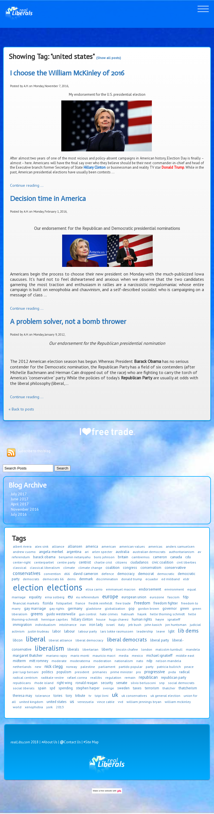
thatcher (168, 688)
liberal (35, 638)
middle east (185, 655)
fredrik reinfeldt (100, 603)
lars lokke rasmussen (116, 631)
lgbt (171, 631)
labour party (87, 631)
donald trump (131, 579)
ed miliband (170, 579)
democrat (146, 573)
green (184, 608)
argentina (74, 551)
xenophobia (34, 707)
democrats (31, 579)
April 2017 (20, 503)
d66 (67, 574)
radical (184, 672)
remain (130, 677)
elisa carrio (94, 589)
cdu (188, 557)
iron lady (96, 624)
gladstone (93, 608)
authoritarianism (181, 552)
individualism (45, 625)
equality (35, 597)
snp (162, 683)
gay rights (56, 608)
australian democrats (149, 552)
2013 (60, 707)
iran (83, 625)
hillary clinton (82, 619)
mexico (137, 655)
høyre (159, 619)
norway (71, 667)
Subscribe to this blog (34, 451)
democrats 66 (53, 579)
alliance (58, 546)
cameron (160, 557)
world (17, 707)
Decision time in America (48, 198)
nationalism (124, 661)
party (150, 667)
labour (69, 631)
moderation (102, 661)
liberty (107, 649)
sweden (123, 688)
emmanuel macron (120, 589)
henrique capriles (54, 619)
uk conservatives (134, 696)
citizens (121, 562)
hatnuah (127, 614)
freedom (142, 603)
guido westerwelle (61, 614)
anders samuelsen (180, 546)
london (146, 649)
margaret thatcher (28, 655)
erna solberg (54, 597)
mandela (193, 649)
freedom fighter (166, 603)
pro (138, 672)
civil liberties (186, 562)
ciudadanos (139, 562)
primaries (100, 672)
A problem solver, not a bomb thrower (68, 321)
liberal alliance (60, 640)
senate (121, 682)
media (123, 655)
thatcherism (188, 688)
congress (130, 567)
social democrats (181, 683)
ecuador (151, 579)
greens (37, 613)
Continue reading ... (26, 185)
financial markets (26, 603)
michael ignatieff (159, 655)
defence (107, 574)
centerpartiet (44, 562)
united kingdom (31, 702)
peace (189, 667)
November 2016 (25, 509)
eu (70, 596)
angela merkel (51, 551)
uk (115, 695)
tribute (80, 695)
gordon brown (148, 608)
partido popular (130, 667)
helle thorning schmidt (167, 614)
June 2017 (19, 498)
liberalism (49, 648)
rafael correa (77, 677)
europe (110, 596)
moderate (59, 661)
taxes (137, 688)
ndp (149, 660)
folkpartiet (64, 603)
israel (110, 625)
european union (133, 597)
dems (71, 579)
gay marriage (35, 608)
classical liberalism (45, 567)
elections (64, 587)
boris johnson (104, 557)
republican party (173, 677)
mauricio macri (104, 655)
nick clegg (54, 666)
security (107, 682)
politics (47, 672)
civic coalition (162, 562)
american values (132, 546)
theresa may (22, 695)
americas (155, 546)
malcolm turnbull (169, 649)
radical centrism (25, 677)
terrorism (152, 688)
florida (48, 603)
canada (176, 556)
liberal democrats (127, 639)
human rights (142, 619)
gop (131, 608)
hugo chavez (118, 619)
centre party (66, 562)
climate (69, 567)
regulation (113, 677)
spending (66, 688)
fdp (186, 596)
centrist (85, 562)
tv (90, 696)
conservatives (26, 573)
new (38, 667)
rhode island (44, 683)
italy (121, 625)
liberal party (159, 640)
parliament (106, 667)
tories (58, 695)
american (108, 546)
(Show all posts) (108, 58)
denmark (86, 579)
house (101, 619)
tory (69, 695)
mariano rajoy (56, 655)
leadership (145, 631)
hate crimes (109, 614)
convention (52, 574)
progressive (154, 671)
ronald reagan (87, 682)
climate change (90, 567)
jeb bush (134, 625)
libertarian (90, 649)
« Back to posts (21, 409)
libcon (18, 640)
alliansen (75, 546)
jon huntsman (175, 625)
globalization (115, 608)
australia (122, 551)
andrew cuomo (24, 552)
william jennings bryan (144, 702)
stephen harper (87, 688)
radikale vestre (52, 677)
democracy (126, 573)
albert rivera (22, 546)
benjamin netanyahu (75, 557)
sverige (108, 688)
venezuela (85, 702)
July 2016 (19, 514)
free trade (123, 603)
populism (64, 672)
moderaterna (80, 661)
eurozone (157, 597)
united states (57, 701)
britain (123, 556)
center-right (22, 562)
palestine (88, 667)
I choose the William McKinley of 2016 (67, 73)
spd (52, 688)
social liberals (24, 688)
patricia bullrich (169, 667)
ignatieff (173, 619)
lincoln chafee (127, 649)
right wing (64, 682)
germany (75, 608)
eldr (186, 579)
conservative (175, 567)
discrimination (107, 579)
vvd (120, 702)
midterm (19, 660)
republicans (22, 683)
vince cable (106, 702)
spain (42, 688)
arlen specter (102, 552)
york (49, 707)
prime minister (121, 672)
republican (148, 677)
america (92, 546)
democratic (165, 574)
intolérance (68, 625)
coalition (113, 567)
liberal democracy (89, 640)
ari (87, 552)
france (80, 603)
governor (169, 608)
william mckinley (178, 702)
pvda (172, 672)
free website (106, 791)
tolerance (42, 696)
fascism (173, 597)
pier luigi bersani (25, 672)
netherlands (22, 667)
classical (19, 567)
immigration (22, 624)
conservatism (150, 567)
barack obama (44, 557)
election (28, 587)
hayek (142, 614)
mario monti (79, 655)
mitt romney (38, 660)
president (82, 672)
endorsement (150, 589)
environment (174, 589)
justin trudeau (38, 631)
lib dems (188, 630)
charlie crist (103, 562)
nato (139, 661)
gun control (87, 614)
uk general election (165, 696)
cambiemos (141, 557)
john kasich (153, 625)
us (72, 701)
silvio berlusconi (143, 683)
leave (160, 631)
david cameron (85, 573)
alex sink (41, 546)
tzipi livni (101, 696)
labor (56, 631)
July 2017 (19, 493)
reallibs (96, 677)
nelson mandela (168, 661)
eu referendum (87, 597)
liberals (73, 649)
